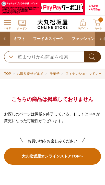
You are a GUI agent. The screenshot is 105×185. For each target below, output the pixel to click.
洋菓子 (55, 74)
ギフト (19, 38)
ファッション (83, 38)
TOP (7, 74)
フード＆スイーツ (48, 38)
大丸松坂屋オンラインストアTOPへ (52, 156)
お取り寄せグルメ (30, 74)
